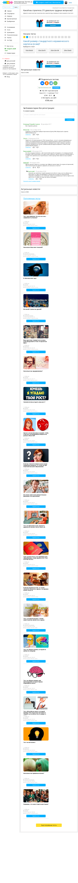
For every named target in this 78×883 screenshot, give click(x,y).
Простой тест (64, 7)
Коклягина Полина (29, 315)
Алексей (56, 7)
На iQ (7, 30)
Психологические (11, 35)
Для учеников (10, 63)
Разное (8, 37)
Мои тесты (9, 46)
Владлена (27, 346)
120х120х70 (41, 50)
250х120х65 (67, 50)
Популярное (9, 13)
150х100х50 (29, 50)
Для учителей (10, 61)
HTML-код (49, 100)
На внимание (10, 27)
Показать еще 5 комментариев (31, 181)
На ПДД (8, 40)
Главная (8, 11)
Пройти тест (36, 228)
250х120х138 (55, 50)
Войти (70, 2)
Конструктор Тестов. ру (23, 2)
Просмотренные (11, 19)
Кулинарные (9, 32)
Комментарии (10, 53)
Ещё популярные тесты (49, 825)
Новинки (8, 16)
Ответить (28, 134)
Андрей (26, 222)
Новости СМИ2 (25, 72)
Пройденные (10, 21)
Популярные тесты (31, 198)
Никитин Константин (29, 253)
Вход (7, 76)
